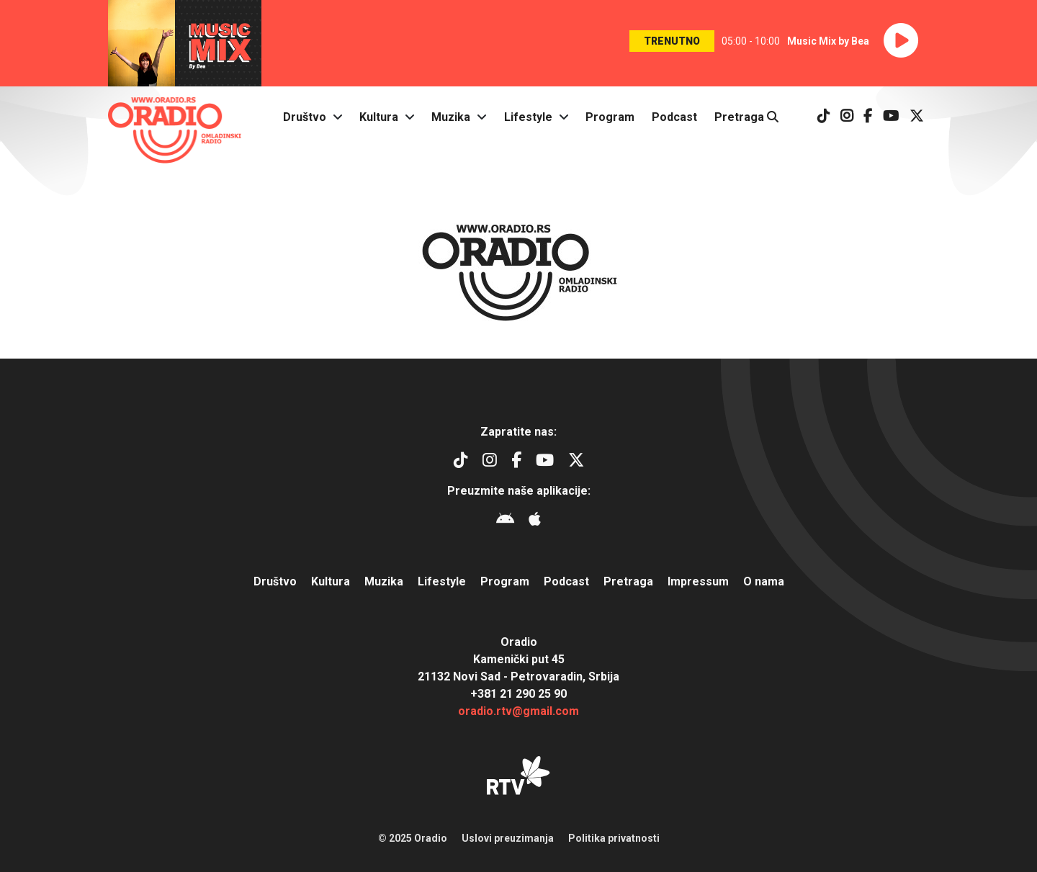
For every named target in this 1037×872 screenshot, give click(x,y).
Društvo (304, 117)
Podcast (674, 117)
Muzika (450, 117)
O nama (763, 581)
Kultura (378, 117)
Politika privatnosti (614, 838)
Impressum (698, 581)
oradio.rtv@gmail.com (518, 711)
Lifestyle (528, 117)
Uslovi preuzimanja (508, 838)
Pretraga (746, 117)
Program (609, 117)
